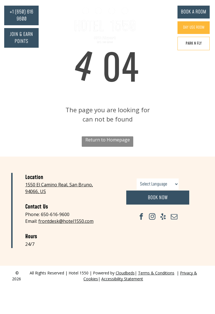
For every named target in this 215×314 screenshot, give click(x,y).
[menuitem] (63, 8)
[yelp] (163, 217)
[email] (174, 217)
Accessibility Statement (122, 278)
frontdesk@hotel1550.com (66, 221)
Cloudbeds (125, 273)
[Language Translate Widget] (158, 184)
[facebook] (141, 217)
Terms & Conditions (156, 273)
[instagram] (152, 217)
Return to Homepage (107, 140)
